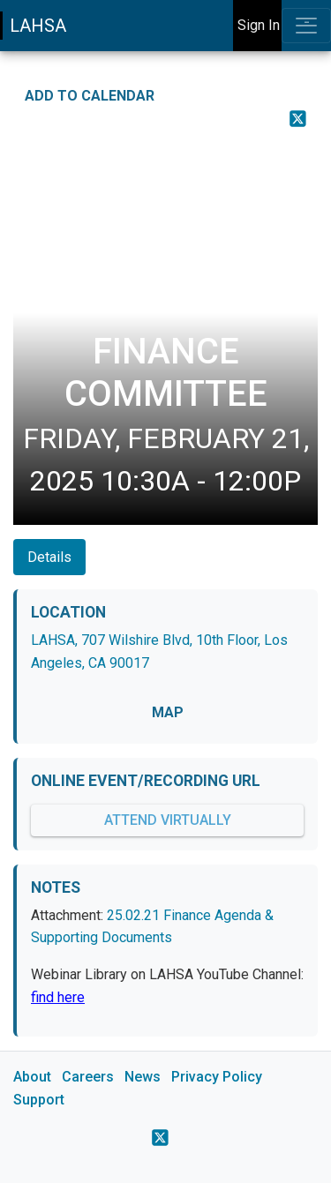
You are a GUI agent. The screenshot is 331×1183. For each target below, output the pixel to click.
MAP (168, 712)
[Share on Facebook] (306, 91)
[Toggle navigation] (306, 25)
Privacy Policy (216, 1076)
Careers (88, 1076)
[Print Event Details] (306, 147)
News (142, 1076)
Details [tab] (49, 557)
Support (38, 1099)
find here (58, 997)
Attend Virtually (167, 820)
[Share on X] (298, 118)
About (32, 1076)
